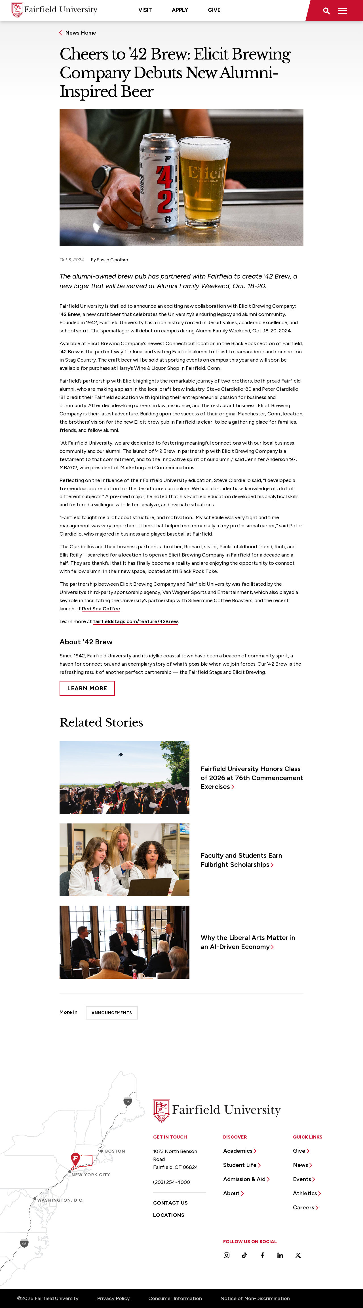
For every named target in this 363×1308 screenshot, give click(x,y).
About (231, 1193)
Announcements (112, 1012)
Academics (237, 1150)
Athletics (305, 1193)
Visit (145, 10)
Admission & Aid (244, 1179)
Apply (180, 10)
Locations (168, 1215)
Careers (303, 1207)
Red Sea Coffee (101, 609)
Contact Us (170, 1203)
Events (302, 1179)
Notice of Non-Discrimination (255, 1298)
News (300, 1165)
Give (214, 10)
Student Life (240, 1165)
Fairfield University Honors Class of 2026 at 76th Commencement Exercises (252, 778)
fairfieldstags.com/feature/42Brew (135, 621)
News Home (80, 32)
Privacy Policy (113, 1298)
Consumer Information (175, 1298)
